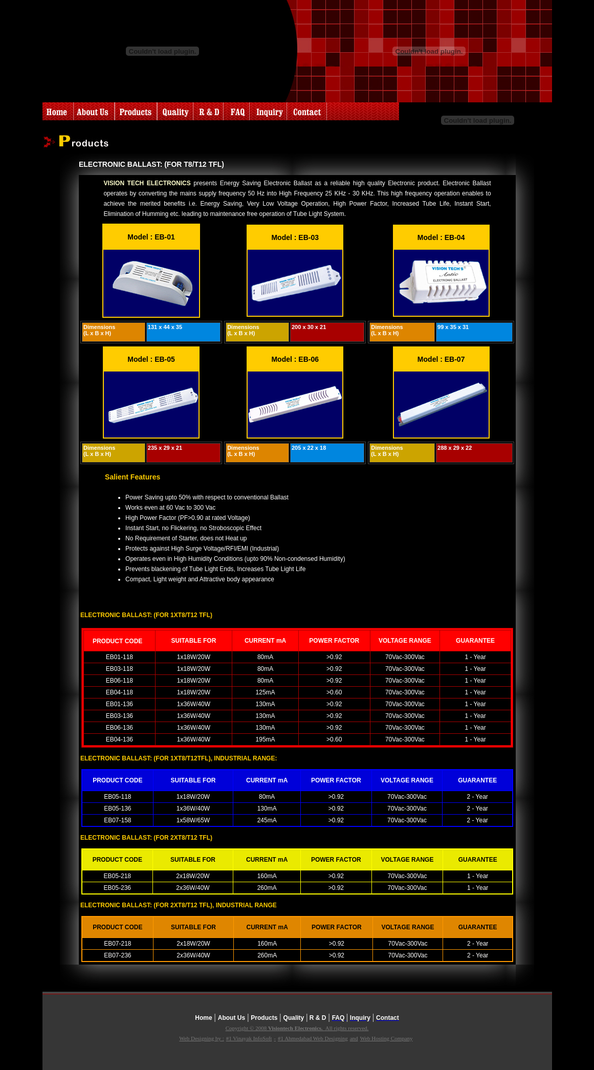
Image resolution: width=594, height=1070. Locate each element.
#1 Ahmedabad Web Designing (313, 1038)
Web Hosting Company (386, 1038)
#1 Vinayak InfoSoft (249, 1038)
